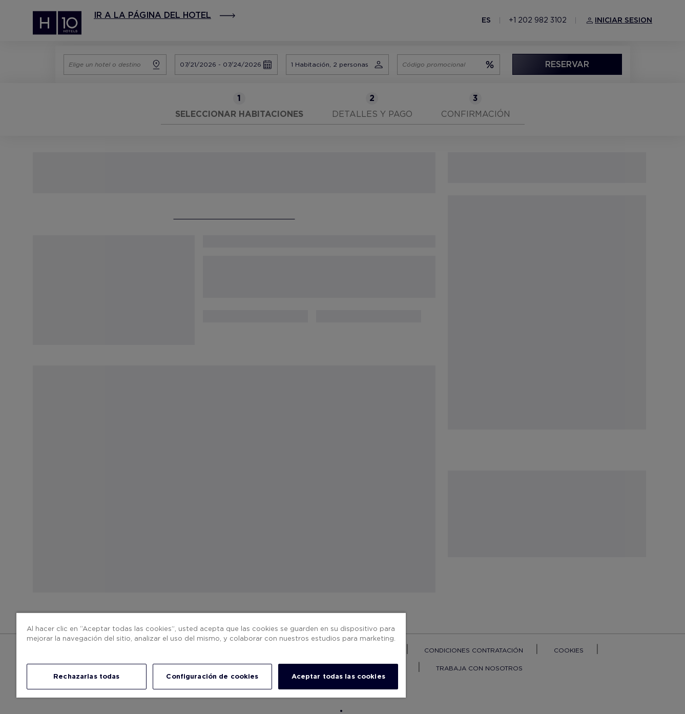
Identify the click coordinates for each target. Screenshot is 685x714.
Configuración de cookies (212, 676)
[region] (211, 655)
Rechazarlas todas (86, 676)
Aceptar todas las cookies (338, 676)
